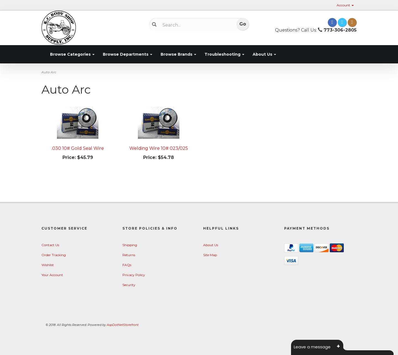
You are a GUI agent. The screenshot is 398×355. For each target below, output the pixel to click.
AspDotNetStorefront (122, 325)
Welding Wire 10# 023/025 (158, 148)
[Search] (195, 25)
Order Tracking (53, 255)
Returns (128, 255)
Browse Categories (72, 54)
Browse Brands (178, 54)
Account (345, 5)
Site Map (210, 255)
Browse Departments (127, 54)
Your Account (52, 275)
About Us (264, 54)
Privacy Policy (133, 275)
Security (128, 285)
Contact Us (50, 245)
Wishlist (47, 265)
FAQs (126, 265)
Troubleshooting (224, 54)
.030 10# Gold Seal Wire (77, 148)
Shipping (129, 245)
